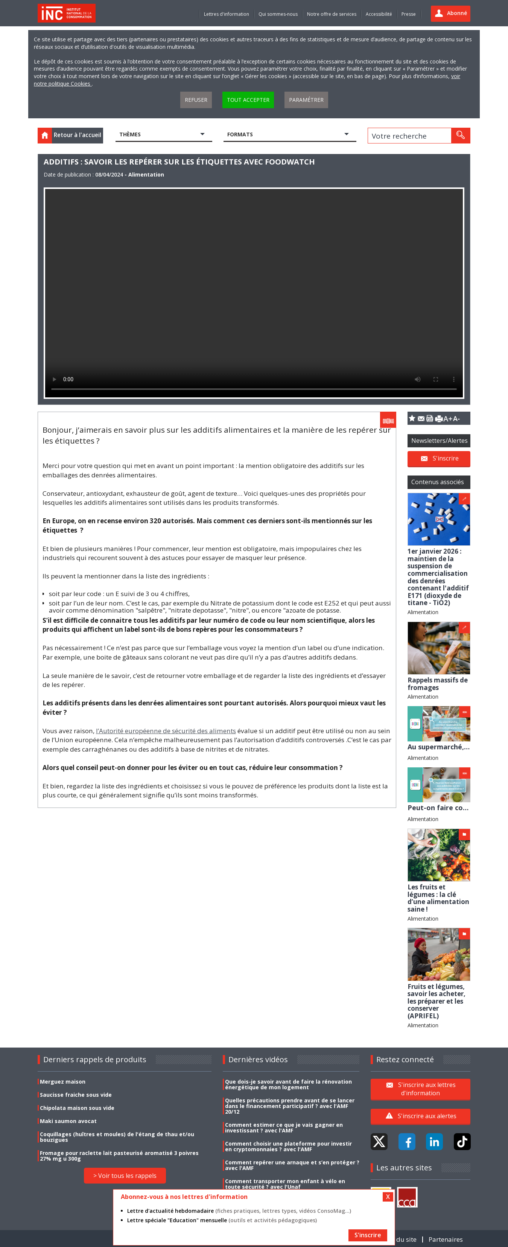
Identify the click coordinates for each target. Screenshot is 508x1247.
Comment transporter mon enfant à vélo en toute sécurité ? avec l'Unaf (285, 1184)
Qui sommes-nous (278, 14)
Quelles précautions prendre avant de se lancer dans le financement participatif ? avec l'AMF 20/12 (289, 1106)
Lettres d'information (226, 14)
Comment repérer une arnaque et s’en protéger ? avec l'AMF (292, 1165)
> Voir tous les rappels (125, 1176)
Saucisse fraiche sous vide (76, 1094)
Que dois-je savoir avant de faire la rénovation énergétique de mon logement (288, 1084)
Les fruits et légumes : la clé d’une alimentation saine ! (438, 898)
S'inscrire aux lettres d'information (427, 1089)
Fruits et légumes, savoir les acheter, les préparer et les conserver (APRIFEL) (436, 1001)
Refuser (196, 99)
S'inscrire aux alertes (427, 1116)
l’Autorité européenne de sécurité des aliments (166, 730)
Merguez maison (62, 1081)
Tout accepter (248, 99)
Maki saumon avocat (68, 1121)
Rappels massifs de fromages (438, 684)
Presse (409, 14)
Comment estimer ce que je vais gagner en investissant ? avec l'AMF (284, 1127)
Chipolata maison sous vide (77, 1107)
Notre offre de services (331, 14)
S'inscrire (446, 458)
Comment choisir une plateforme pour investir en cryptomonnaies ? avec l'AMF (288, 1146)
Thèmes (130, 134)
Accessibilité (379, 14)
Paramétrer (306, 99)
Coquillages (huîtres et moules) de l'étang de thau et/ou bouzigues (117, 1137)
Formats (240, 134)
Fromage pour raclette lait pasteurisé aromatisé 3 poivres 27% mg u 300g (119, 1155)
